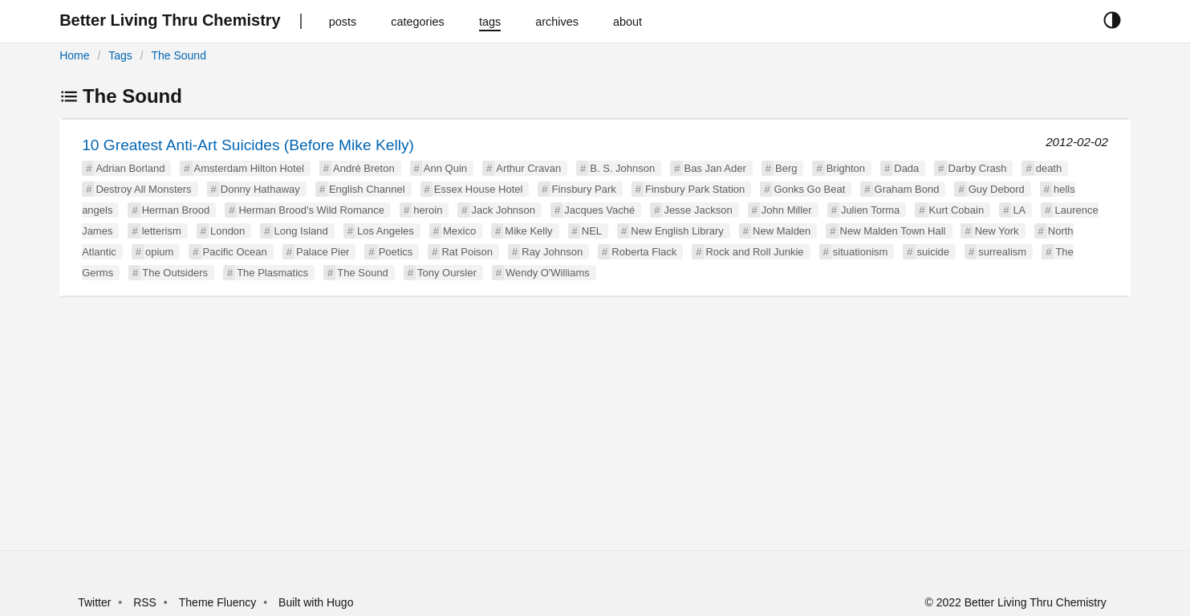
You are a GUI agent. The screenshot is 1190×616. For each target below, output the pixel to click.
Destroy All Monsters (143, 189)
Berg (786, 168)
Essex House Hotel (478, 189)
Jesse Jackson (698, 210)
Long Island (301, 231)
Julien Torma (870, 210)
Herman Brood (176, 210)
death (1049, 168)
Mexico (459, 231)
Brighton (846, 168)
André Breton (364, 168)
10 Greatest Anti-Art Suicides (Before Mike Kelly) (248, 145)
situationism (860, 252)
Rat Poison (467, 252)
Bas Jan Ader (714, 168)
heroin (427, 210)
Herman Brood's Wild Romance (311, 210)
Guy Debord (997, 189)
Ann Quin (445, 168)
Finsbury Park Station (695, 189)
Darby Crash (977, 168)
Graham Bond (907, 189)
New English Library (677, 231)
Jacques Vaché (599, 210)
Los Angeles (385, 231)
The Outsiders (175, 273)
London (227, 231)
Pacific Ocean (235, 252)
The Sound (178, 55)
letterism (161, 231)
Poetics (396, 252)
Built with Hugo (315, 602)
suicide (933, 252)
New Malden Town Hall (893, 231)
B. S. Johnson (622, 168)
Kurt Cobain (957, 210)
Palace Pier (322, 252)
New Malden (781, 231)
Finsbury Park (584, 189)
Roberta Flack (643, 252)
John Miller (787, 210)
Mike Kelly (528, 231)
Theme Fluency (219, 602)
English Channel (367, 189)
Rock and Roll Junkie (754, 252)
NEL (592, 231)
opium (159, 252)
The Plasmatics (272, 273)
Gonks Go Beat (809, 189)
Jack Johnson (504, 210)
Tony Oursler (447, 273)
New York (997, 231)
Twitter (94, 602)
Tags (120, 55)
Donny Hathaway (260, 189)
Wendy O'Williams (548, 273)
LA (1019, 210)
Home (74, 55)
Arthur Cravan (528, 168)
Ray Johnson (552, 252)
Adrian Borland (129, 168)
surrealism (1002, 252)
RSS (144, 602)
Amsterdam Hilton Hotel (249, 168)
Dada (906, 168)
